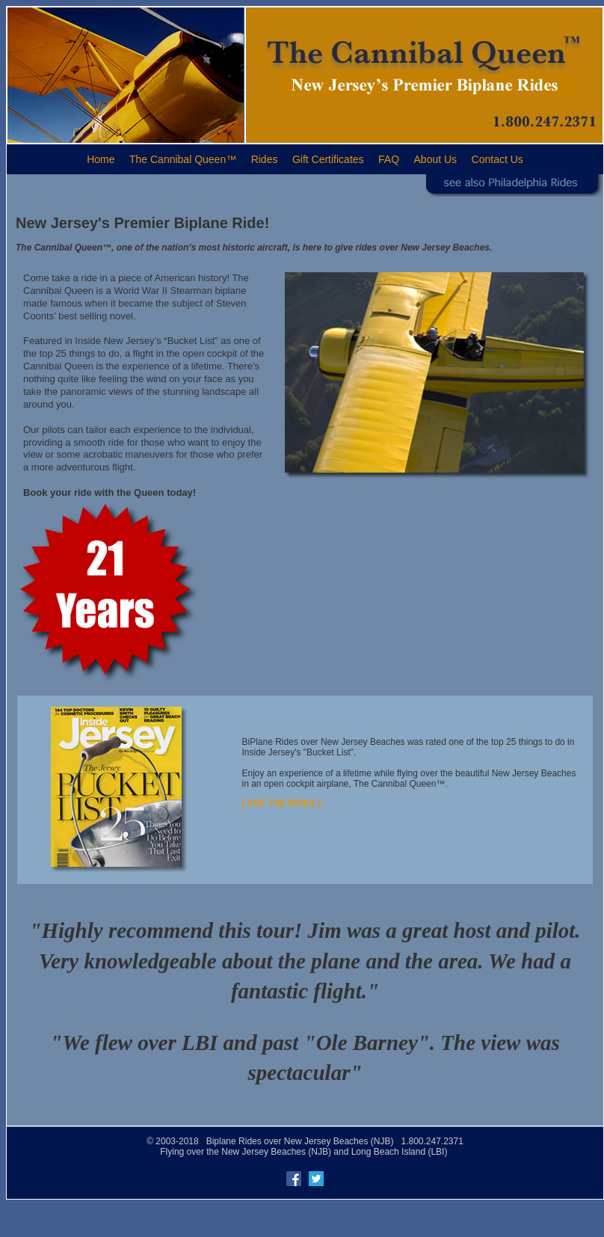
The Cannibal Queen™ (182, 159)
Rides (264, 159)
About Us (435, 159)
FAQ (388, 159)
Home (100, 159)
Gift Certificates (328, 159)
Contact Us (497, 159)
